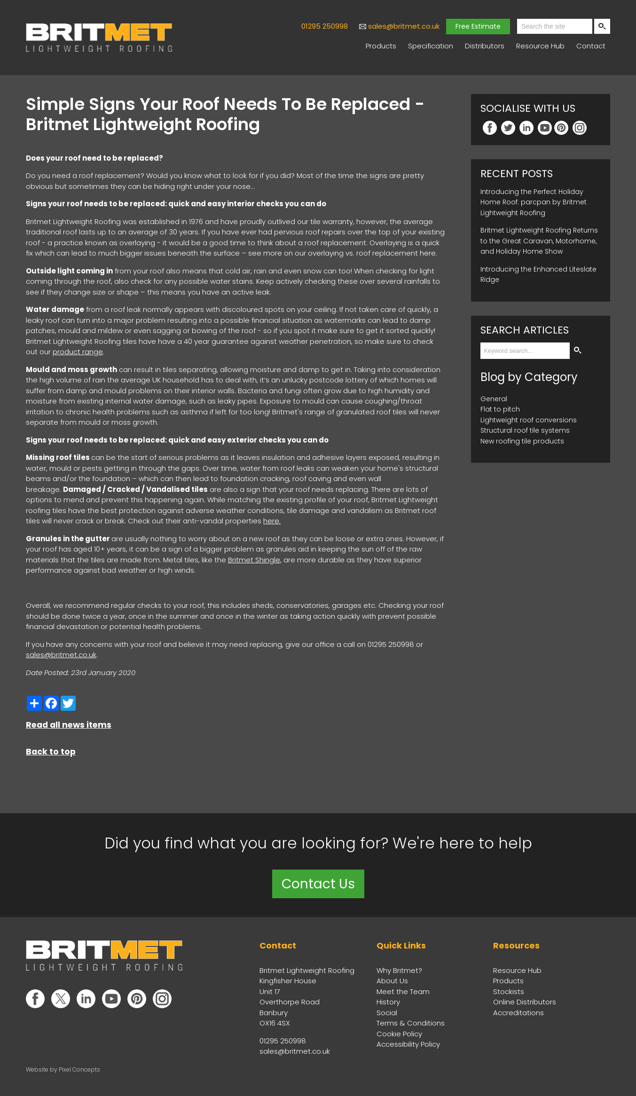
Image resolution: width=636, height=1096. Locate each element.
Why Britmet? (399, 970)
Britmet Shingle (254, 560)
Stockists (508, 991)
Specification (430, 46)
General (493, 399)
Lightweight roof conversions (528, 420)
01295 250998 (324, 26)
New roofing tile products (522, 441)
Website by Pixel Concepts (63, 1069)
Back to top (51, 751)
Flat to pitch (500, 409)
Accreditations (518, 1013)
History (388, 1002)
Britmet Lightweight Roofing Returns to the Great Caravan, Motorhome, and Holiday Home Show (539, 240)
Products (381, 46)
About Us (392, 981)
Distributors (484, 46)
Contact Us (318, 884)
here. (272, 521)
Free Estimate (478, 26)
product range (78, 352)
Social (387, 1013)
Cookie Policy (399, 1034)
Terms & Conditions (411, 1023)
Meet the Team (403, 991)
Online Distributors (524, 1002)
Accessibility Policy (408, 1044)
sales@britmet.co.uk (404, 26)
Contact (590, 46)
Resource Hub (540, 46)
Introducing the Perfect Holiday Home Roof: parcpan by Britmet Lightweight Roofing (533, 202)
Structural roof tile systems (525, 430)
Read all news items (68, 725)
